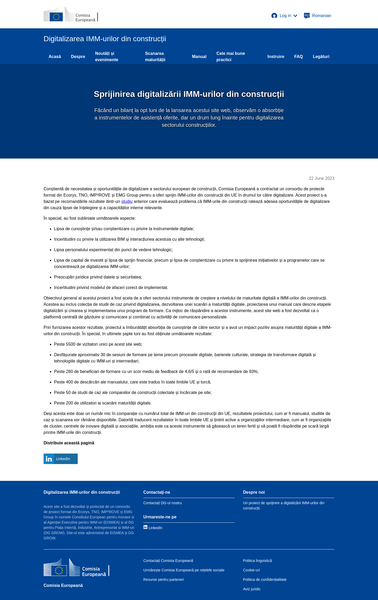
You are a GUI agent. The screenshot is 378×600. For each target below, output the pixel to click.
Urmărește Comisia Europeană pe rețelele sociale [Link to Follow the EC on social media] (183, 570)
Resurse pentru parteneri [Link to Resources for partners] (163, 579)
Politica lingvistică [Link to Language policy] (257, 561)
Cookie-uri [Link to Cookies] (251, 570)
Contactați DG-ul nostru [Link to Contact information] (162, 503)
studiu (127, 201)
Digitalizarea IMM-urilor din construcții (82, 492)
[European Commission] (71, 14)
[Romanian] (317, 15)
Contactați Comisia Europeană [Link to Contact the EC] (168, 561)
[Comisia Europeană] (76, 568)
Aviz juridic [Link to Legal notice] (252, 589)
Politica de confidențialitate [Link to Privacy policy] (265, 579)
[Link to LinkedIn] (152, 527)
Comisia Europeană (63, 585)
